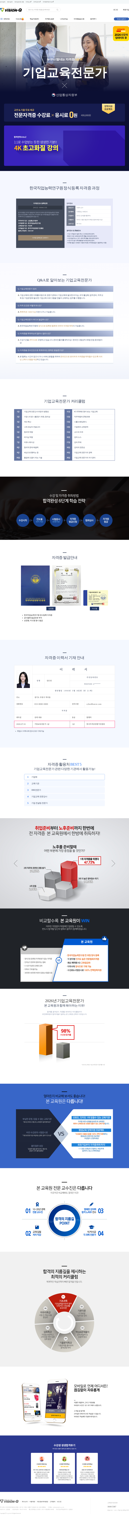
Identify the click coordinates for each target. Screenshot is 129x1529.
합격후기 (93, 19)
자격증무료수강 (48, 2)
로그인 (115, 10)
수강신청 (20, 19)
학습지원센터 (34, 19)
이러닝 (28, 2)
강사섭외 (2, 2)
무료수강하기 (121, 19)
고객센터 (52, 1501)
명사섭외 (9, 2)
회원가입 (126, 10)
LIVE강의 (37, 2)
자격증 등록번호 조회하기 (40, 238)
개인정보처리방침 (42, 1501)
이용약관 (32, 1501)
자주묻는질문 (49, 19)
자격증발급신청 (79, 19)
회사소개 (25, 1501)
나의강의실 (64, 19)
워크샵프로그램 (19, 2)
